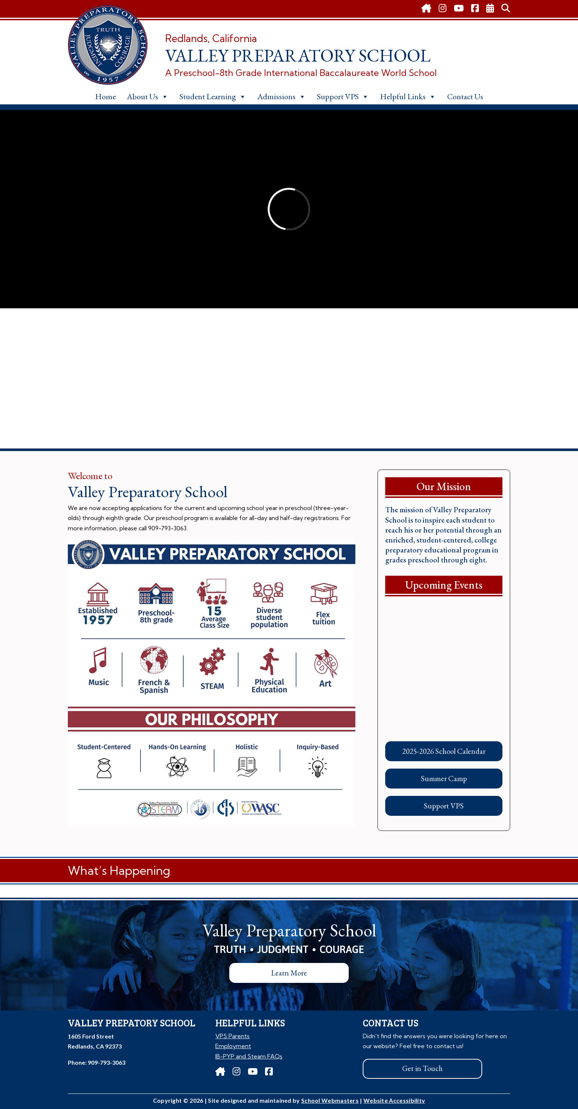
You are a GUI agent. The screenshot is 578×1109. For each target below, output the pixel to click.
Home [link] (105, 96)
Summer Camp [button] (444, 778)
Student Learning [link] (213, 96)
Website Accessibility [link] (394, 1100)
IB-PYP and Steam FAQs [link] (248, 1056)
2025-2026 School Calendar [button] (443, 751)
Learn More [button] (289, 973)
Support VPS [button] (444, 806)
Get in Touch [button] (422, 1068)
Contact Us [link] (465, 96)
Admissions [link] (281, 96)
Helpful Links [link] (408, 96)
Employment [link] (233, 1046)
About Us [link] (147, 96)
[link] (426, 9)
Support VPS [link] (343, 96)
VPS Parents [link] (232, 1036)
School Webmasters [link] (330, 1100)
